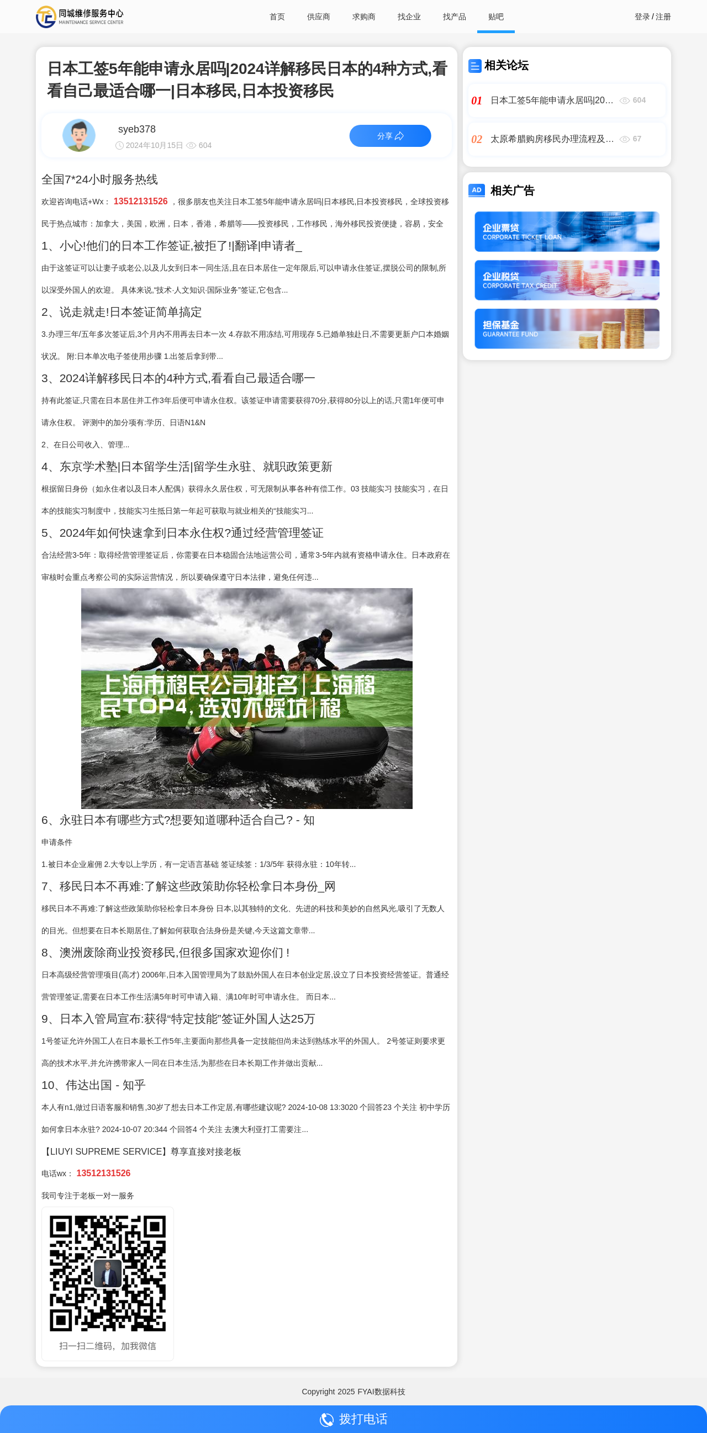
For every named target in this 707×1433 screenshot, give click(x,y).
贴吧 (496, 16)
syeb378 (137, 129)
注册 (663, 16)
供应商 (318, 16)
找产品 (454, 16)
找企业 (409, 16)
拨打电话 (354, 1419)
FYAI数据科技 (381, 1391)
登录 (642, 16)
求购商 (364, 16)
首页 (277, 16)
